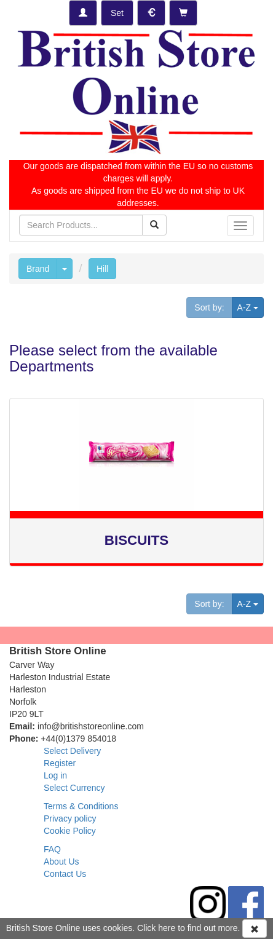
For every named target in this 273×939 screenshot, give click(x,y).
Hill (102, 269)
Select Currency (74, 788)
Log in (55, 775)
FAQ (52, 849)
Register (60, 763)
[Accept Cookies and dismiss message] (254, 928)
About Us (61, 861)
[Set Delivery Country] (117, 13)
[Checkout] (183, 13)
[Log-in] (83, 13)
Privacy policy (70, 818)
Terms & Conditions (81, 806)
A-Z (250, 306)
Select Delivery (72, 751)
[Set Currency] (151, 13)
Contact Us (65, 874)
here (166, 928)
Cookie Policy (70, 831)
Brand (37, 269)
